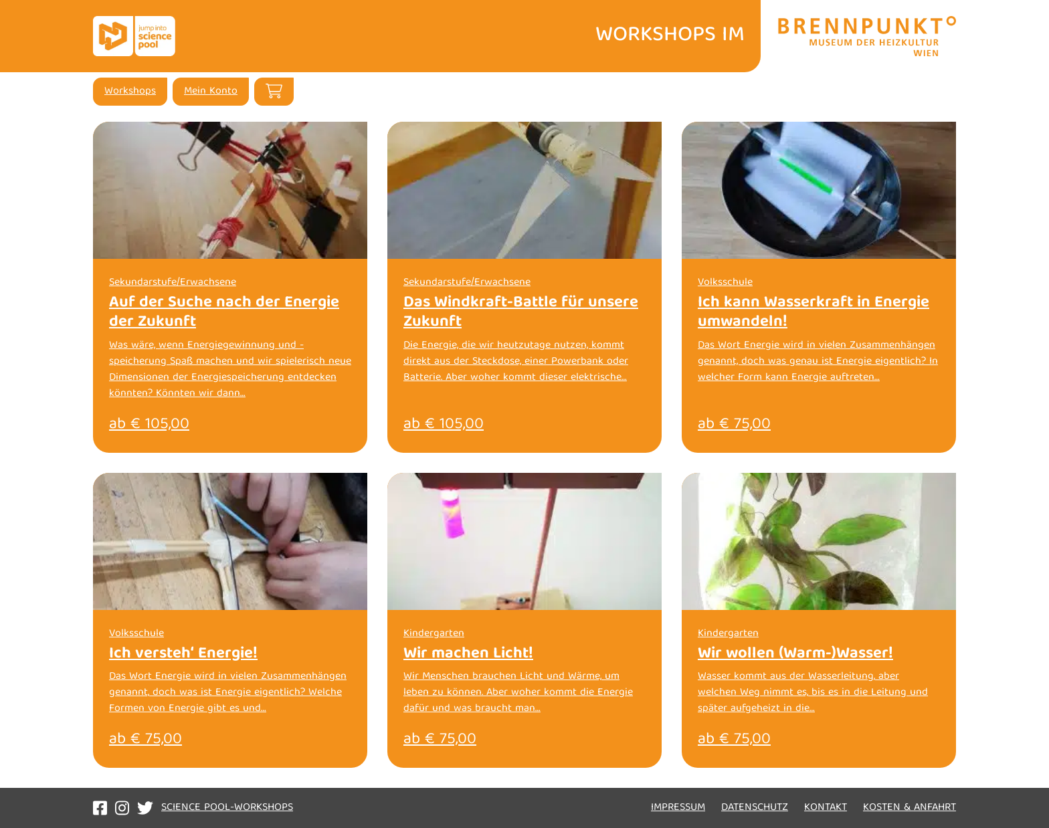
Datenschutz (754, 808)
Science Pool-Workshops (227, 808)
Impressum (678, 808)
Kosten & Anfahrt (909, 808)
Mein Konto (210, 91)
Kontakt (825, 808)
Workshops (130, 91)
